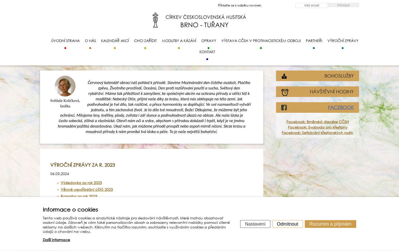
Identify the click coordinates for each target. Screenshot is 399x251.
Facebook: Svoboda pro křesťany (317, 127)
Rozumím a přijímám (330, 223)
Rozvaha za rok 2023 (79, 196)
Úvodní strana (65, 40)
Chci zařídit (145, 40)
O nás (90, 40)
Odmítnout (287, 223)
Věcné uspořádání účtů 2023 (87, 189)
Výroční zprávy (342, 40)
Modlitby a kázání (179, 40)
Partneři (314, 40)
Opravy (208, 40)
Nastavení (255, 223)
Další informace (56, 239)
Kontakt (207, 51)
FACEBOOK (341, 107)
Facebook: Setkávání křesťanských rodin (317, 132)
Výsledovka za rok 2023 (81, 182)
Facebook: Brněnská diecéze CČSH (317, 121)
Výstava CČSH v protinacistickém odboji (261, 40)
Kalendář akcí (115, 40)
